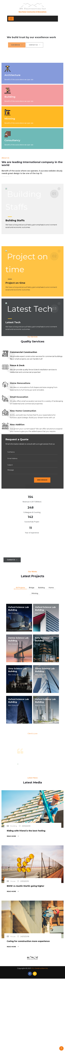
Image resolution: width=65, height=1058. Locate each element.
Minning (9, 118)
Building (9, 96)
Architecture (12, 75)
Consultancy (12, 140)
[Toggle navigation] (11, 19)
